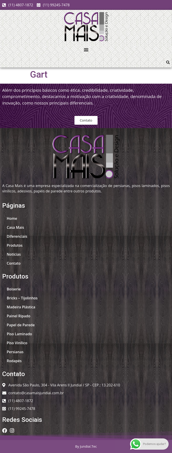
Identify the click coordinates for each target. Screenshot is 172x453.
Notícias (14, 254)
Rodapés (14, 360)
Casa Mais (15, 227)
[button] (86, 49)
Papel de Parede (21, 324)
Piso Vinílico (17, 342)
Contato (14, 263)
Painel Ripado (18, 316)
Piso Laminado (19, 333)
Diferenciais (17, 236)
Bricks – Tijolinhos (22, 298)
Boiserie (14, 289)
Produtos (15, 245)
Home (12, 218)
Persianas (15, 351)
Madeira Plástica (21, 307)
